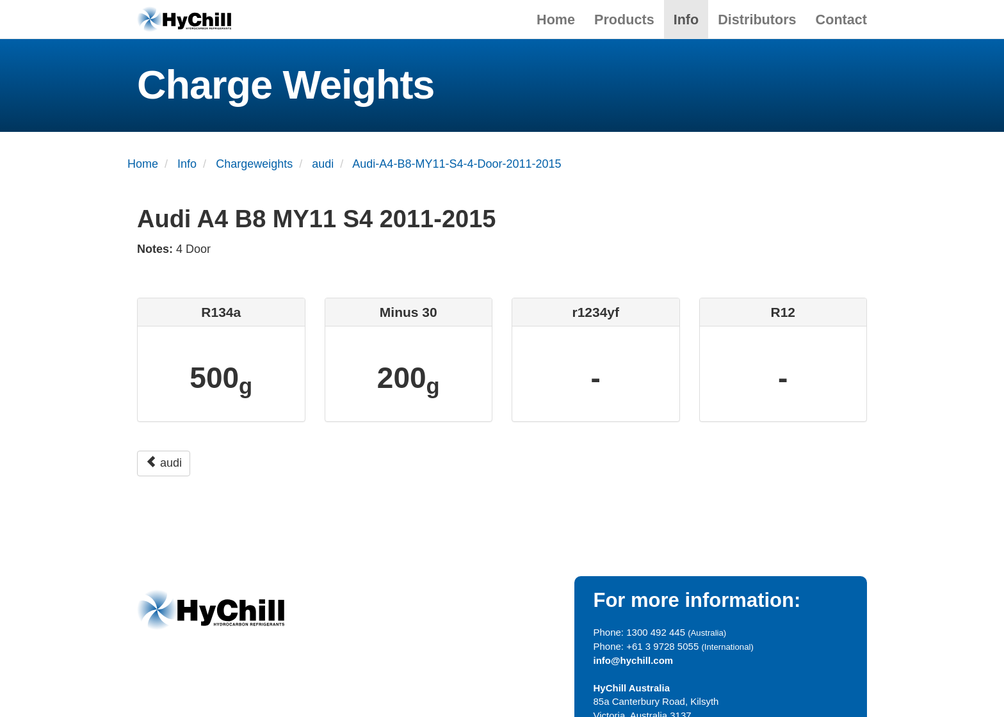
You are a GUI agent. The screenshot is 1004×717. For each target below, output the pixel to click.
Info (686, 20)
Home (556, 20)
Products (624, 20)
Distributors (757, 20)
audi (163, 462)
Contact (841, 20)
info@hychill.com (634, 660)
